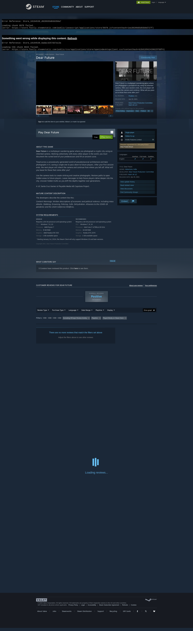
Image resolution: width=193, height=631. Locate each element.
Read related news (127, 188)
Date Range (85, 313)
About (79, 7)
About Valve (42, 614)
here (76, 271)
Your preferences (151, 289)
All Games (39, 57)
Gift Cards (127, 614)
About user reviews (136, 289)
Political (143, 114)
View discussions (126, 192)
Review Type (42, 313)
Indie (135, 172)
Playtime (99, 313)
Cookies (133, 608)
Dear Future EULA (126, 150)
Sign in (40, 125)
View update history (127, 185)
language (161, 2)
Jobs (54, 614)
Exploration (130, 114)
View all (112, 264)
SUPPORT (89, 7)
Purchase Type (57, 313)
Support (101, 614)
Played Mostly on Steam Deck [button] (113, 321)
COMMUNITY (67, 7)
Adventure (129, 172)
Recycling (113, 614)
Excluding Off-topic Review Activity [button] (75, 321)
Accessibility (92, 608)
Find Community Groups (129, 195)
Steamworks (66, 614)
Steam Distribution (84, 614)
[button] (44, 113)
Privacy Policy (73, 608)
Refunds (125, 608)
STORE (55, 7)
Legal (83, 608)
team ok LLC (133, 108)
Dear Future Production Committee (141, 106)
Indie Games (49, 57)
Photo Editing (120, 114)
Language (72, 313)
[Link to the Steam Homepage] (37, 9)
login (153, 2)
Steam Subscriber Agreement (109, 608)
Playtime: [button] (95, 321)
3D (149, 114)
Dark (137, 114)
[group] (96, 321)
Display (110, 313)
